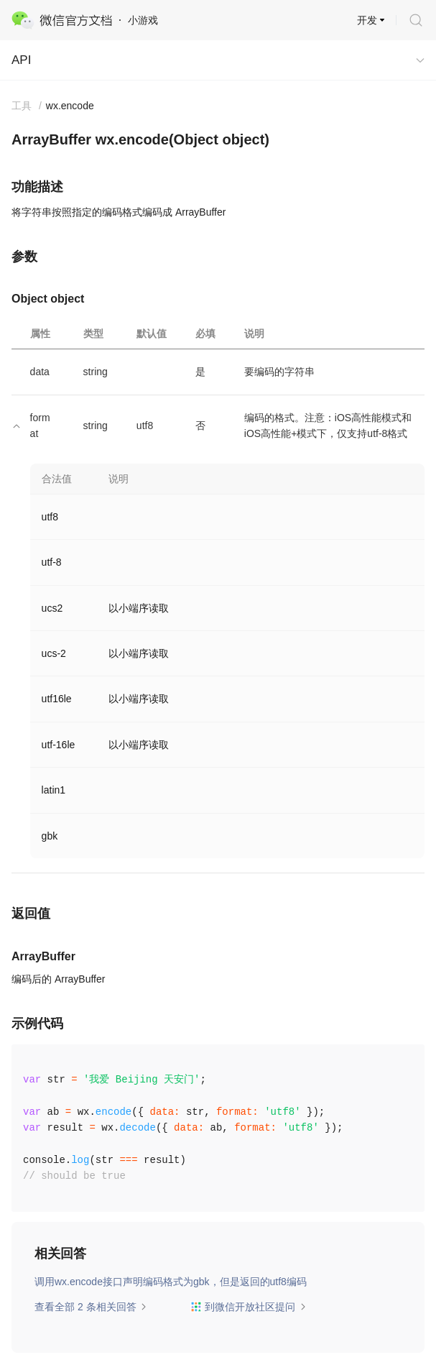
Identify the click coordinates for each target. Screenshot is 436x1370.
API (21, 60)
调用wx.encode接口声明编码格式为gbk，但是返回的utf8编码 (170, 1281)
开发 (367, 20)
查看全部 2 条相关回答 (90, 1306)
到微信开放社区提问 (248, 1306)
